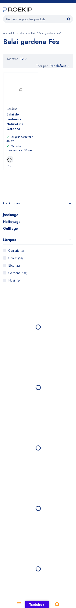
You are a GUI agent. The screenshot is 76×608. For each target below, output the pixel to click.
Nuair (14, 280)
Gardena (17, 273)
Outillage (10, 228)
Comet (15, 258)
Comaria (16, 250)
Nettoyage (11, 221)
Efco (14, 265)
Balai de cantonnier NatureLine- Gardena (15, 121)
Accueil (7, 33)
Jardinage (10, 214)
